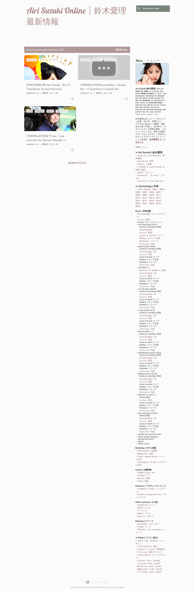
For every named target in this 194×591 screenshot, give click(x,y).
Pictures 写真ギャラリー (150, 552)
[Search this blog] (156, 8)
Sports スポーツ (145, 516)
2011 (158, 195)
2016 (137, 200)
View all (121, 49)
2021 (144, 203)
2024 (137, 206)
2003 (161, 189)
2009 (144, 195)
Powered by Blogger (97, 582)
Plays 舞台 (143, 481)
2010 (151, 195)
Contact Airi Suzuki (148, 560)
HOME (137, 147)
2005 (144, 192)
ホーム (144, 147)
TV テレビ (142, 510)
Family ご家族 (144, 164)
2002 (154, 189)
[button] (72, 99)
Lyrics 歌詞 (143, 219)
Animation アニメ (146, 504)
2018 (151, 200)
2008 (137, 195)
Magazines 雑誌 (145, 453)
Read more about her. (147, 114)
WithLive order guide (149, 566)
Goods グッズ (144, 526)
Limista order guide (148, 563)
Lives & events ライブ (151, 235)
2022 (151, 203)
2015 (158, 197)
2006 (151, 192)
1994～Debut (143, 189)
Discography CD (147, 251)
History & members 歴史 (152, 270)
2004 (137, 192)
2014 (151, 197)
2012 (137, 197)
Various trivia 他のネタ (150, 181)
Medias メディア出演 (149, 238)
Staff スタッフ (145, 172)
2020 (137, 203)
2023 (158, 203)
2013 (144, 197)
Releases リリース (149, 241)
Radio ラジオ (143, 507)
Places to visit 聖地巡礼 (151, 549)
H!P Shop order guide (149, 571)
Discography (146, 229)
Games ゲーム (144, 513)
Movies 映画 (143, 478)
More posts (77, 162)
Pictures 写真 (147, 243)
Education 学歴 (145, 161)
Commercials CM (145, 472)
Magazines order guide (149, 569)
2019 (158, 200)
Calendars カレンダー (148, 523)
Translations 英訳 (147, 546)
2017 (144, 200)
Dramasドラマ (144, 475)
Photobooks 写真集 (147, 450)
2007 (158, 192)
